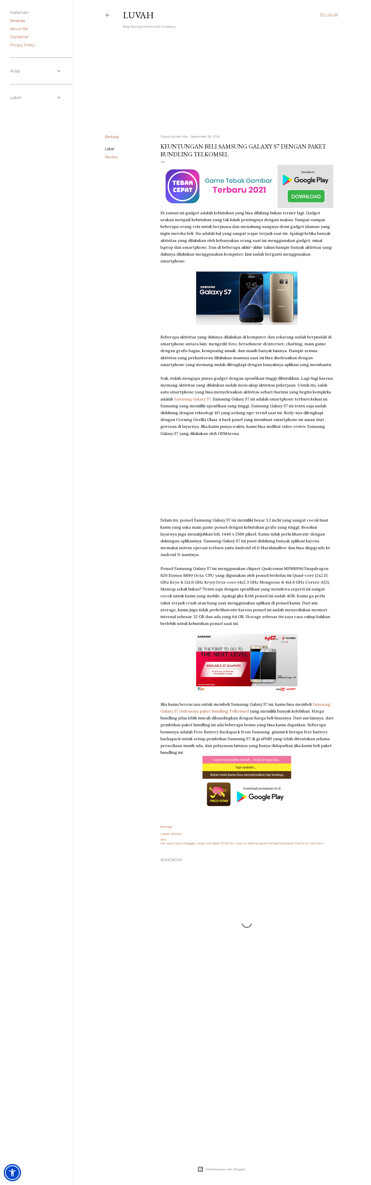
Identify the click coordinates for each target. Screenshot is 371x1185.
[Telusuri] (329, 15)
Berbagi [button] (112, 137)
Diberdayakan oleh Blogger (221, 1169)
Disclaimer (19, 37)
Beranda (17, 20)
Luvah (138, 15)
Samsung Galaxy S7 (192, 399)
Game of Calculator (309, 843)
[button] (12, 1172)
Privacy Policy (22, 45)
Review (111, 157)
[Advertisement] (221, 86)
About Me (19, 29)
